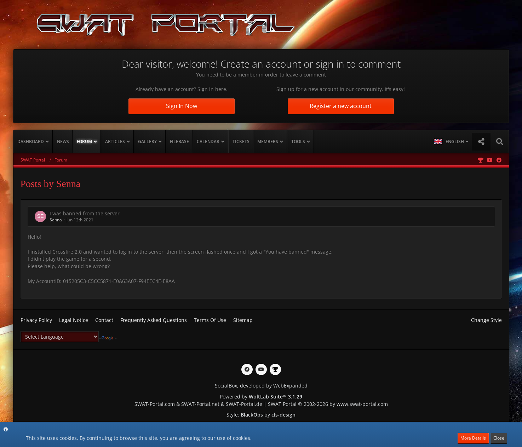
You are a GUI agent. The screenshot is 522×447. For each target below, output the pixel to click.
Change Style (486, 320)
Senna (56, 220)
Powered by (261, 396)
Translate (109, 338)
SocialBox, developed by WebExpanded (261, 385)
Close (498, 438)
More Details (473, 438)
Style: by (261, 414)
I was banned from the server (85, 213)
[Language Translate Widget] (60, 336)
